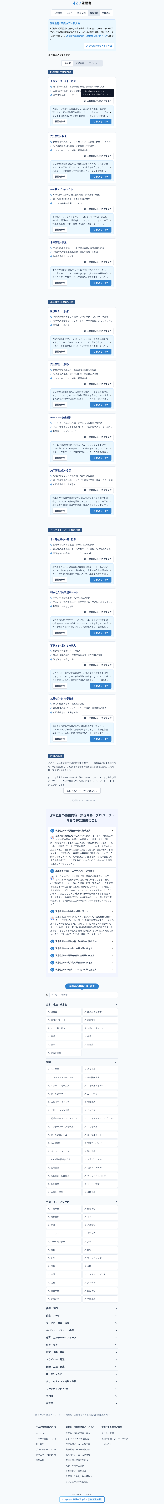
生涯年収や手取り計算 (76, 1471)
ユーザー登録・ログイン (47, 1439)
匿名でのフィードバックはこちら (82, 791)
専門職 (82, 1396)
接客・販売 (82, 1308)
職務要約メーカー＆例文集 (78, 1449)
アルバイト (94, 63)
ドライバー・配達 (82, 1359)
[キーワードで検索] (83, 995)
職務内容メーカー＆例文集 (78, 1455)
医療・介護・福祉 (82, 1352)
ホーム (40, 1433)
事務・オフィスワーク (82, 1201)
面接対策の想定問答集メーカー (80, 1460)
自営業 (82, 1403)
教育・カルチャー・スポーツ (82, 1337)
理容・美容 (82, 1344)
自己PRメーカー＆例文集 (77, 1439)
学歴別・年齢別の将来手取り (79, 1476)
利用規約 (40, 1444)
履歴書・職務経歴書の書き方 (79, 1433)
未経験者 (80, 63)
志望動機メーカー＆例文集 (78, 1444)
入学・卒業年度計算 (75, 1466)
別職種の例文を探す (59, 55)
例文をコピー (100, 121)
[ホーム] (36, 1415)
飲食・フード (82, 1315)
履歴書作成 (60, 121)
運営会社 (40, 1460)
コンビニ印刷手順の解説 (77, 1482)
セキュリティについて (46, 1455)
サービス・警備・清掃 (82, 1323)
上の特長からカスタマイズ (97, 101)
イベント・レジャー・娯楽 (82, 1330)
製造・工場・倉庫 (82, 1366)
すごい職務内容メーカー (51, 1415)
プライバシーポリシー (46, 1449)
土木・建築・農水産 (82, 1004)
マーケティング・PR (82, 1388)
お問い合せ (106, 1444)
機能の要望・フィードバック (114, 1439)
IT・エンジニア (82, 1374)
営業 (82, 1062)
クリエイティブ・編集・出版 (82, 1381)
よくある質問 (107, 1433)
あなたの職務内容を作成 (99, 46)
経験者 (68, 63)
